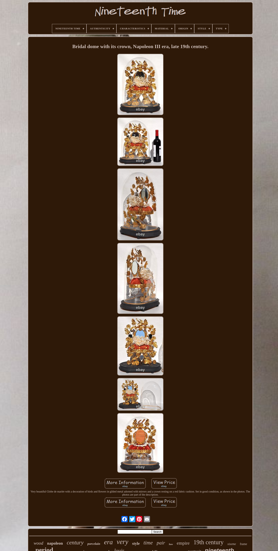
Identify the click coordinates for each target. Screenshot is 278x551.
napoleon (55, 543)
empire (183, 543)
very (122, 542)
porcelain (93, 544)
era (108, 542)
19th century (208, 542)
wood (38, 543)
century (75, 542)
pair (161, 543)
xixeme (231, 544)
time (148, 543)
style (136, 543)
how (171, 544)
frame (243, 544)
